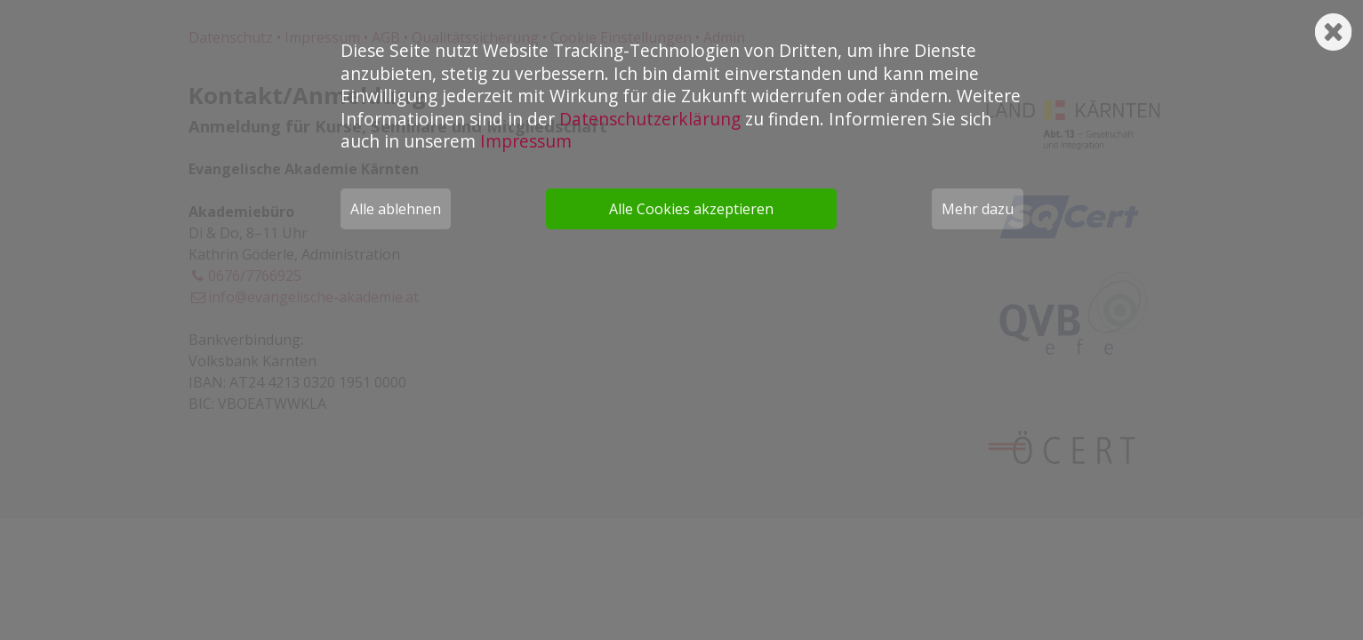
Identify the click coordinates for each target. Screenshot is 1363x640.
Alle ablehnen (395, 209)
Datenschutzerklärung (650, 119)
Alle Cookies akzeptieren (691, 209)
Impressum (526, 141)
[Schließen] (1333, 26)
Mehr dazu (978, 209)
